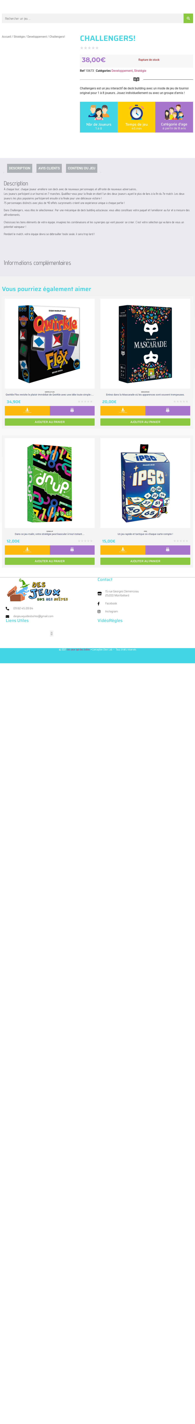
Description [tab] (19, 168)
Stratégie (19, 36)
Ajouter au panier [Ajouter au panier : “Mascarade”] (145, 422)
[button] (51, 633)
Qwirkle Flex (50, 392)
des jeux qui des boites (78, 649)
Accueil (6, 36)
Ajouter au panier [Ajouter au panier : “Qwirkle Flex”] (50, 422)
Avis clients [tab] (49, 168)
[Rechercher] (188, 18)
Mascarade (145, 392)
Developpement (37, 36)
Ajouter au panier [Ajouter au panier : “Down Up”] (50, 561)
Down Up (50, 531)
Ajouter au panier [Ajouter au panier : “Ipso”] (145, 561)
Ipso (145, 531)
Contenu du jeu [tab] (81, 168)
